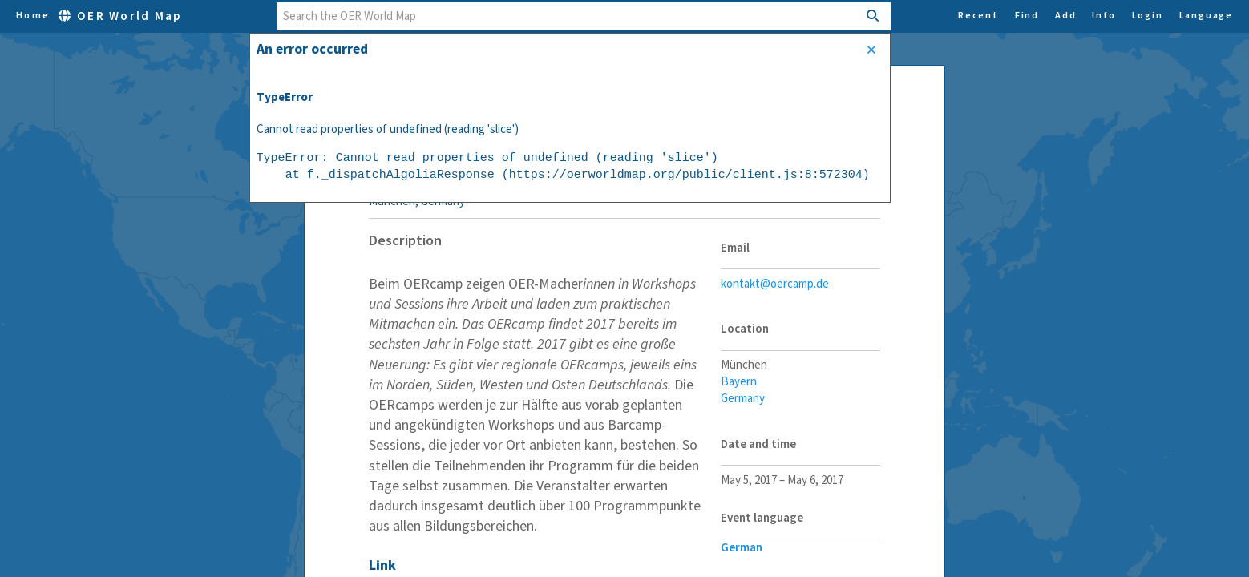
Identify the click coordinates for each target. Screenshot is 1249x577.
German (741, 547)
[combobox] (567, 16)
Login (1147, 16)
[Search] (873, 16)
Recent (978, 16)
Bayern (739, 381)
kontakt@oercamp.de (775, 284)
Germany (743, 398)
